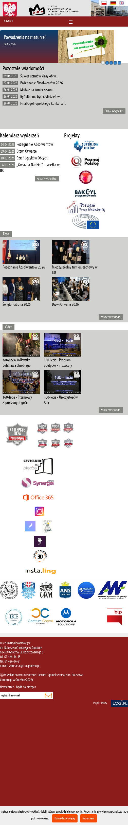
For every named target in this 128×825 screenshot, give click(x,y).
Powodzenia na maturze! (25, 37)
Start (8, 21)
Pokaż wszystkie (114, 111)
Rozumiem (89, 818)
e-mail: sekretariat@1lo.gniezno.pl (20, 666)
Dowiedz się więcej (64, 818)
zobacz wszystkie (46, 178)
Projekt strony (100, 703)
